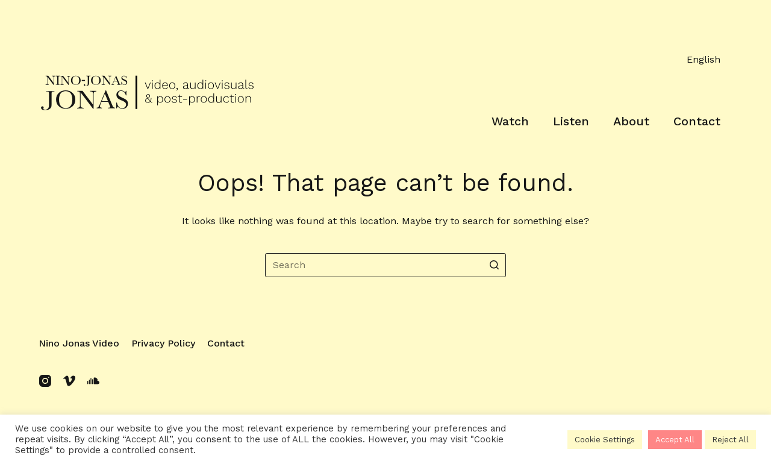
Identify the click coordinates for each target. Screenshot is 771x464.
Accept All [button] (675, 439)
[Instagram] (45, 381)
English (703, 59)
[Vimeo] (69, 381)
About (631, 121)
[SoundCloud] (93, 381)
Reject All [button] (730, 439)
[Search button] (494, 265)
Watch (510, 121)
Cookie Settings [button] (605, 439)
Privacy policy (163, 343)
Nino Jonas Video (79, 343)
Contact (696, 121)
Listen (571, 121)
